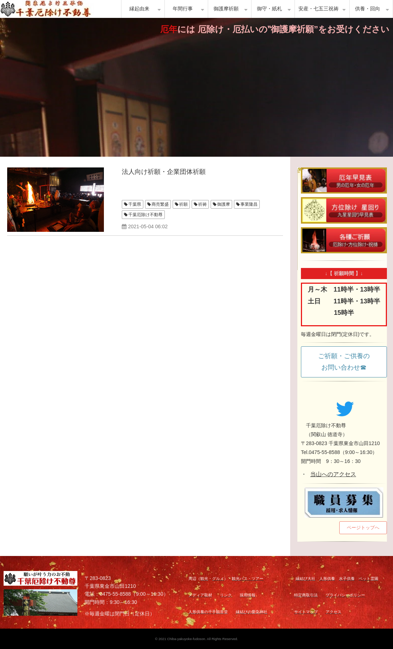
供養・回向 (367, 8)
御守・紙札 (269, 8)
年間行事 (183, 8)
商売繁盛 (160, 204)
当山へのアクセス (333, 474)
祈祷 (202, 204)
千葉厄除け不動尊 (145, 214)
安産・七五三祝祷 (318, 8)
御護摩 (223, 204)
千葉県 (134, 204)
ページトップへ (363, 527)
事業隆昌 (249, 204)
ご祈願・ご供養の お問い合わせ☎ (347, 361)
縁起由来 (139, 8)
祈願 (183, 204)
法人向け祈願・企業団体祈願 (164, 171)
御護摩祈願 (226, 8)
